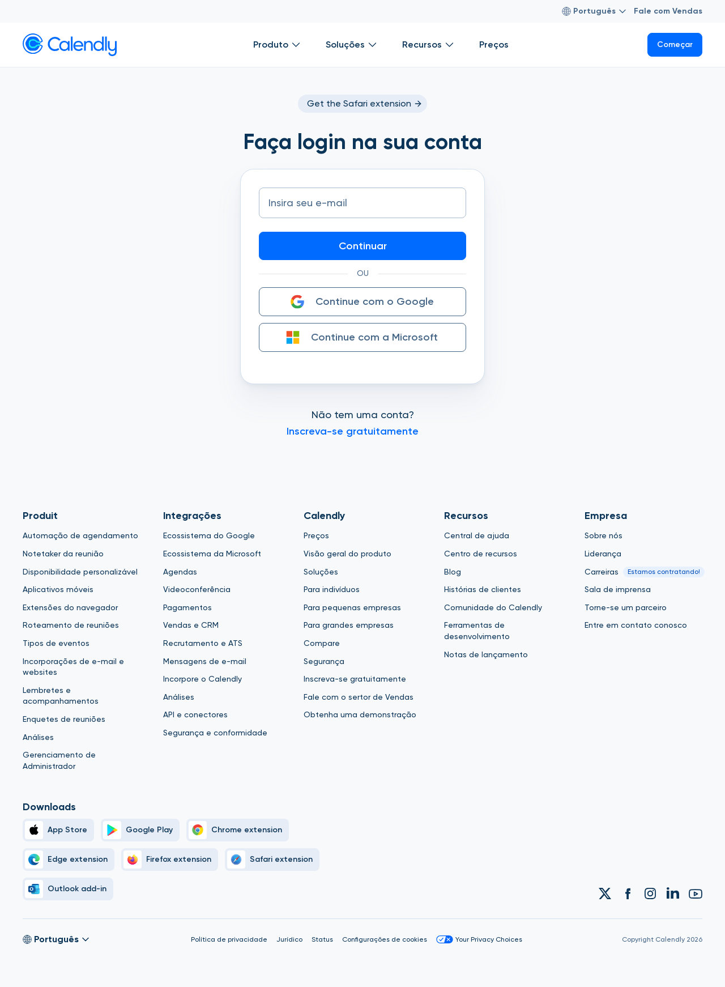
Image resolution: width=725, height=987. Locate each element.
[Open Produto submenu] (296, 45)
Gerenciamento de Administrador (59, 760)
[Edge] (68, 859)
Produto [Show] (278, 45)
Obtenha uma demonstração (360, 714)
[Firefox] (169, 859)
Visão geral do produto (347, 553)
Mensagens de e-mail (204, 661)
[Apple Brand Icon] (58, 830)
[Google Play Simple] (140, 830)
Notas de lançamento (486, 654)
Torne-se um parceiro (626, 607)
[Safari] (272, 859)
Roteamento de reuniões (71, 624)
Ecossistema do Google (209, 535)
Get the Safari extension (365, 103)
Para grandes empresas (349, 624)
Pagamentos (187, 607)
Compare (322, 643)
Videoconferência (197, 589)
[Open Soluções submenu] (372, 45)
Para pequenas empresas (352, 607)
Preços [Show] (494, 44)
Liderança (603, 553)
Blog (452, 571)
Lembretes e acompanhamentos (61, 696)
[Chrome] (237, 830)
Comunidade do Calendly (493, 607)
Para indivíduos (332, 589)
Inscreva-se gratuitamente (355, 678)
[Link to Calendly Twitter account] (605, 893)
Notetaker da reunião (63, 553)
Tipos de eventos (56, 643)
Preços (316, 535)
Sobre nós (603, 535)
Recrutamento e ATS (202, 643)
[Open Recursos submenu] (450, 45)
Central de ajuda (476, 535)
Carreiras (602, 571)
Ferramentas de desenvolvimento (477, 630)
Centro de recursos (480, 553)
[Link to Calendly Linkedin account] (673, 893)
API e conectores (195, 714)
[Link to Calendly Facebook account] (627, 893)
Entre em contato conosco (636, 624)
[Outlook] (68, 889)
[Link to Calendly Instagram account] (650, 893)
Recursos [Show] (429, 45)
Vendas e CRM (191, 624)
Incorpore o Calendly (202, 678)
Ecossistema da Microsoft (212, 553)
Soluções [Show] (352, 45)
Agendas (180, 571)
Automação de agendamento (80, 535)
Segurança (324, 661)
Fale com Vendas (668, 11)
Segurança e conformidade (215, 732)
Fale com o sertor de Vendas (358, 696)
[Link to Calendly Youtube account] (695, 893)
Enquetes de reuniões (64, 719)
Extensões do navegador (70, 607)
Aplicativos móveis (58, 589)
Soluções (321, 571)
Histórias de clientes (482, 589)
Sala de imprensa (618, 589)
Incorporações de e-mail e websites (73, 667)
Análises (38, 737)
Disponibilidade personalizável (80, 571)
